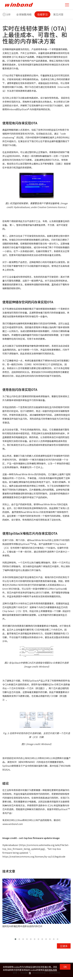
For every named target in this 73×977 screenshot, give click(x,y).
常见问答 (58, 14)
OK (65, 966)
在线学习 (42, 14)
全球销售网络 (24, 14)
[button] (4, 14)
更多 (63, 946)
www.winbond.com (12, 824)
